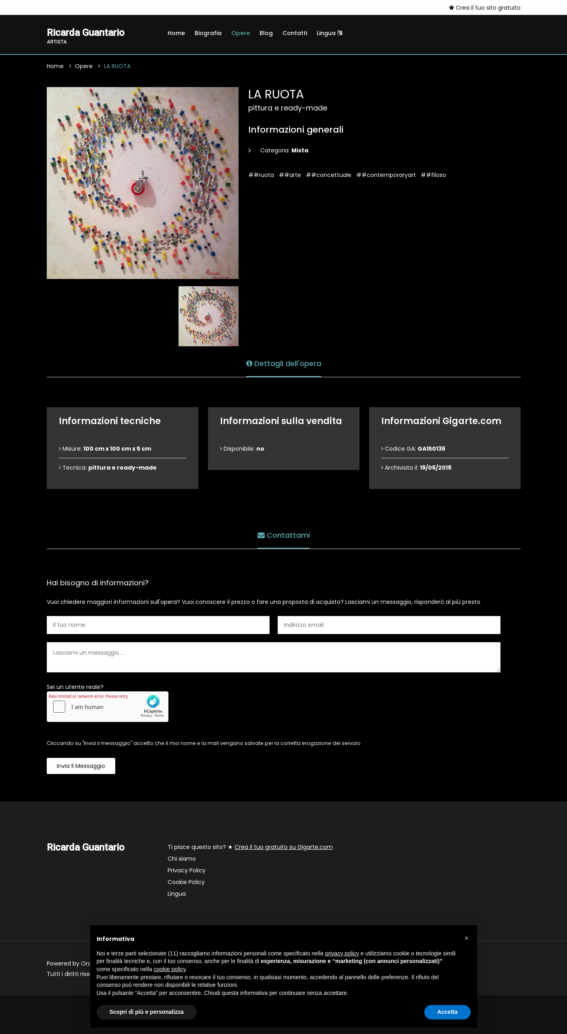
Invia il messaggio (81, 766)
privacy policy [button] (342, 953)
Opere (240, 33)
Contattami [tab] (284, 535)
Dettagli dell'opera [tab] (283, 363)
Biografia (208, 33)
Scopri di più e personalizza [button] (147, 1012)
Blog (266, 33)
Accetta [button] (447, 1012)
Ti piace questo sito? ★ (250, 847)
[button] (466, 938)
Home (176, 33)
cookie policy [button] (170, 969)
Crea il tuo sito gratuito (485, 8)
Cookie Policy (186, 882)
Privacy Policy (187, 870)
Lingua (329, 33)
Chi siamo (182, 859)
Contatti (294, 33)
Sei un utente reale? (75, 687)
